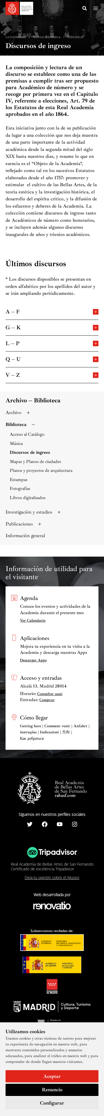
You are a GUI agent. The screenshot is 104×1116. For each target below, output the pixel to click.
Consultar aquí (49, 693)
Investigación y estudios (34, 512)
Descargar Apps (33, 660)
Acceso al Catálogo (27, 434)
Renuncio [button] (52, 1090)
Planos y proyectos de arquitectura (41, 470)
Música (16, 443)
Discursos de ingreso (30, 452)
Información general (25, 536)
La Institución (16, 37)
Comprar (47, 699)
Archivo (18, 412)
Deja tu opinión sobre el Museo (52, 877)
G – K (52, 327)
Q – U (52, 359)
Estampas (18, 479)
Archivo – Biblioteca (33, 400)
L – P (52, 343)
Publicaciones (24, 524)
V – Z (52, 375)
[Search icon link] (84, 9)
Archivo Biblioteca (46, 37)
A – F (52, 311)
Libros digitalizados (27, 497)
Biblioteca (75, 37)
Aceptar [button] (52, 1076)
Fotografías (20, 488)
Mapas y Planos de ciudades (35, 461)
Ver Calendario (32, 620)
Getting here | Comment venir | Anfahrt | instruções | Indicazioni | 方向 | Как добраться (55, 732)
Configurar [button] (52, 1103)
